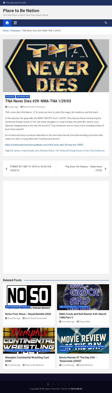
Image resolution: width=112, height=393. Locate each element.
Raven (51, 150)
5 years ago (11, 107)
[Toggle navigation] (15, 22)
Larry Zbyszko (41, 150)
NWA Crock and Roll (68, 307)
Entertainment (66, 346)
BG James (15, 150)
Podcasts (10, 97)
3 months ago (12, 318)
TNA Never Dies (23, 97)
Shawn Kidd (83, 321)
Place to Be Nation (21, 10)
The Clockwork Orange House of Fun (72, 150)
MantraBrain (76, 388)
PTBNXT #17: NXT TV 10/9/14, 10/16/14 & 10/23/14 (30, 168)
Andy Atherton (85, 365)
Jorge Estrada (27, 150)
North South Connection (33, 107)
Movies (101, 346)
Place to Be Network (33, 365)
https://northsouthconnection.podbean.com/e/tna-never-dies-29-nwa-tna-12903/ (44, 145)
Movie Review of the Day (85, 346)
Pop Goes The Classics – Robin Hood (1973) (84, 168)
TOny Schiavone (97, 150)
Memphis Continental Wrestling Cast (22, 350)
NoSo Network (12, 307)
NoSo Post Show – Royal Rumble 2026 (28, 314)
